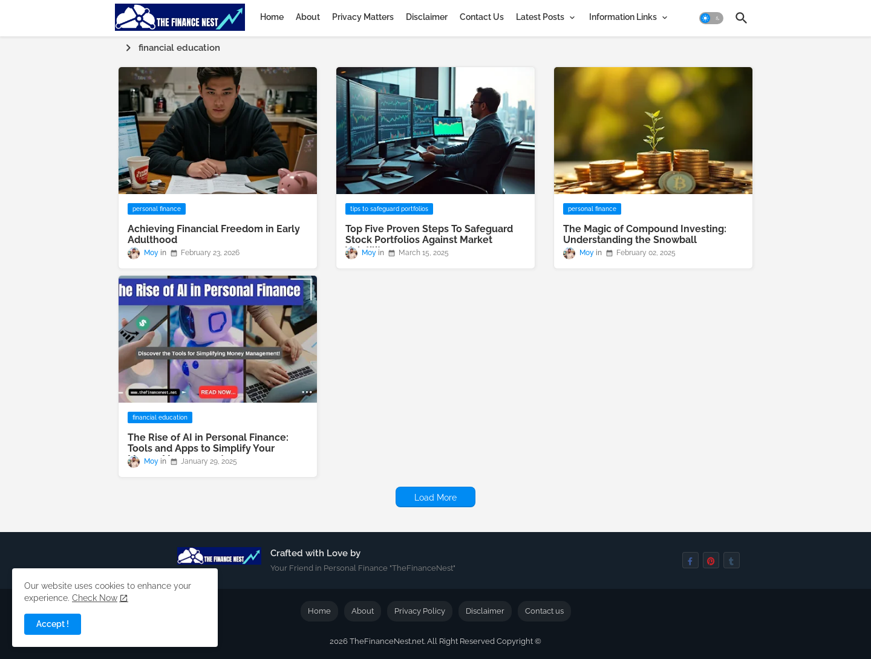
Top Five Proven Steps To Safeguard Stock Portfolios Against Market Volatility (429, 240)
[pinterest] (711, 560)
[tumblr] (731, 560)
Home (272, 17)
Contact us (544, 610)
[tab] (272, 17)
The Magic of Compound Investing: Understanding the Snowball (644, 234)
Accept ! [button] (52, 624)
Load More (435, 497)
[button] (711, 18)
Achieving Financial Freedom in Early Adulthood (214, 234)
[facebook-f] (690, 560)
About (308, 17)
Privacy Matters (363, 17)
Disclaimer (427, 17)
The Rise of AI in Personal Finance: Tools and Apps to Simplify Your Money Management (208, 448)
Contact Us (482, 17)
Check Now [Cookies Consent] (94, 598)
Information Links (623, 17)
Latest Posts (540, 17)
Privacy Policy (419, 610)
